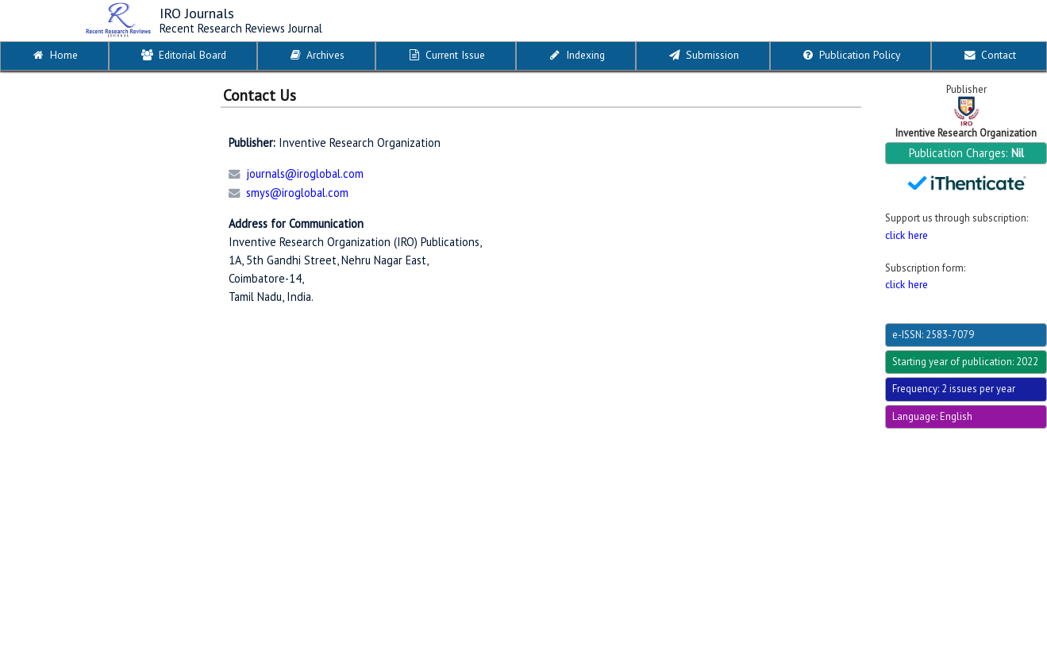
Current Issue (445, 55)
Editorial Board (183, 55)
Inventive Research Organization (966, 133)
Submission (703, 55)
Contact (989, 55)
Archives (316, 55)
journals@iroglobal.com (305, 173)
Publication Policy (850, 55)
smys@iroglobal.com (297, 192)
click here (906, 235)
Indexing (576, 55)
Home (54, 55)
